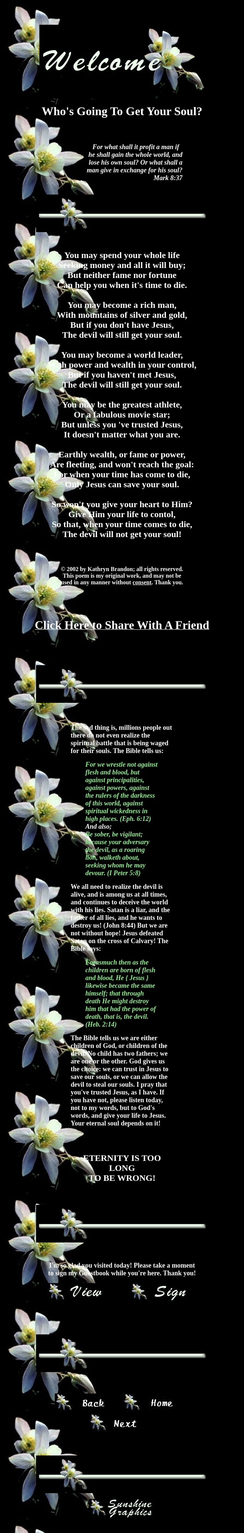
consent (142, 582)
